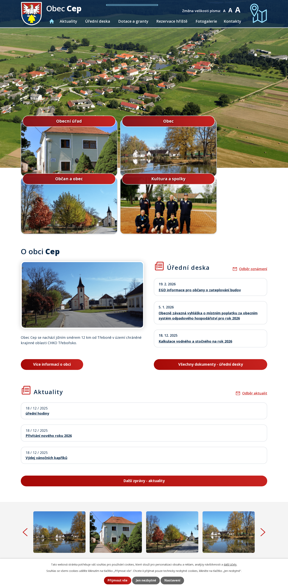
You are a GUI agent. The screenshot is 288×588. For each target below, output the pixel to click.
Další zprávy (144, 422)
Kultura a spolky (237, 120)
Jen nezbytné (146, 580)
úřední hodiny (37, 355)
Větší (238, 8)
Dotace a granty (133, 21)
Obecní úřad (50, 120)
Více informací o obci (52, 306)
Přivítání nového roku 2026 (49, 377)
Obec (112, 120)
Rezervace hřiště (172, 21)
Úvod (52, 21)
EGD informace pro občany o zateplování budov (200, 231)
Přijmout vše (116, 580)
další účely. (230, 564)
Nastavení (173, 580)
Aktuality (68, 21)
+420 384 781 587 (112, 553)
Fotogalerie (206, 21)
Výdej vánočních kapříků (46, 399)
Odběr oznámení (253, 211)
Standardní (231, 8)
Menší (225, 8)
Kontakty (232, 21)
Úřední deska (97, 21)
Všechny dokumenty (210, 306)
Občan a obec (175, 120)
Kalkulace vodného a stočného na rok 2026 (195, 283)
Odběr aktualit (254, 335)
